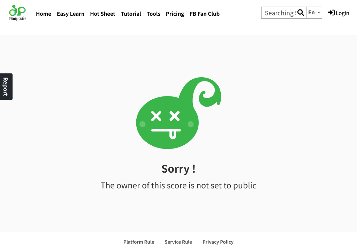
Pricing (175, 13)
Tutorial (131, 13)
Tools (153, 13)
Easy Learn (70, 13)
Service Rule (178, 241)
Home (43, 13)
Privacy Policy (218, 241)
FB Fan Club (205, 13)
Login (338, 13)
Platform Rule (138, 241)
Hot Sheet (102, 13)
